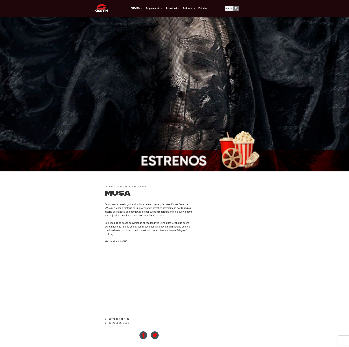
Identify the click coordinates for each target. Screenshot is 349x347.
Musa (126, 323)
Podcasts (192, 8)
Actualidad (176, 8)
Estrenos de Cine (119, 319)
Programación (158, 8)
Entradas (205, 8)
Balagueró (115, 323)
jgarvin (142, 187)
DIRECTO (141, 8)
